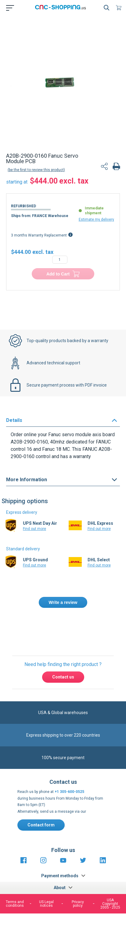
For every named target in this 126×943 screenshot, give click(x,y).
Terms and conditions (15, 904)
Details (14, 420)
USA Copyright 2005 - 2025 (110, 904)
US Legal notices (46, 904)
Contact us (63, 677)
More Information (26, 479)
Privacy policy (78, 904)
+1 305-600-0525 (69, 792)
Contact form (41, 824)
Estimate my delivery (96, 219)
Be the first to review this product (36, 170)
